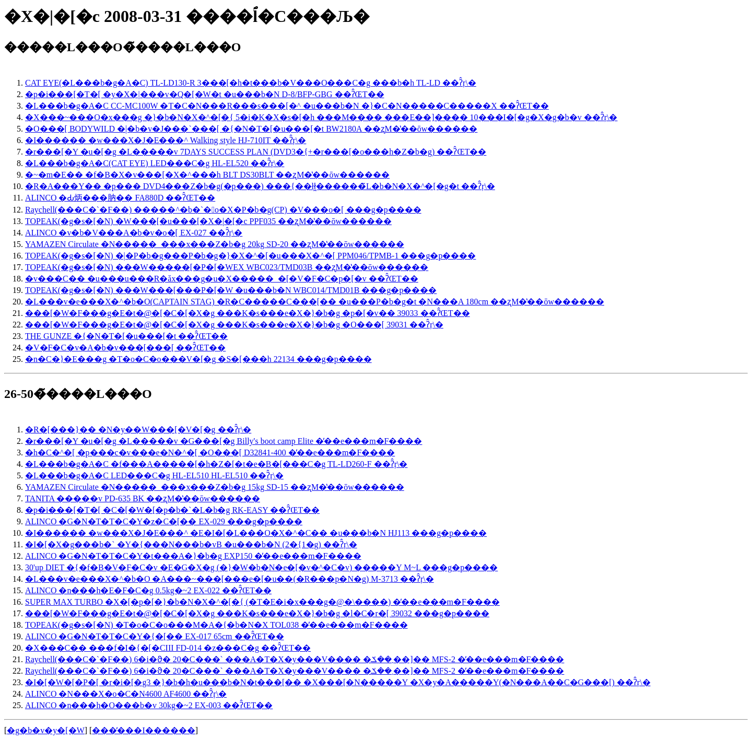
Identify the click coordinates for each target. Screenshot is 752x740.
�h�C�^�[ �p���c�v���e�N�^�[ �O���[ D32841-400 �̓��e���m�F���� (210, 452)
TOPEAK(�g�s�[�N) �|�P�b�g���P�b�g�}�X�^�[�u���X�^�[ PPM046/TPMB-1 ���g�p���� (250, 255)
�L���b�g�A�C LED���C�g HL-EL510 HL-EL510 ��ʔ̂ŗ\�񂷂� (154, 475)
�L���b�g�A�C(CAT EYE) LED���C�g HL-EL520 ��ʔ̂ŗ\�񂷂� (154, 163)
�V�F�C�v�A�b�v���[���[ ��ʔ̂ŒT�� (125, 347)
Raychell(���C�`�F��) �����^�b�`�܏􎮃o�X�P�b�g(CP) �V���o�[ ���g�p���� (223, 209)
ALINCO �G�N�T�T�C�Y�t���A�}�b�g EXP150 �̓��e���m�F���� (193, 555)
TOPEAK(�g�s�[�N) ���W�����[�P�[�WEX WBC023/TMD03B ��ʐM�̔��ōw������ (226, 267)
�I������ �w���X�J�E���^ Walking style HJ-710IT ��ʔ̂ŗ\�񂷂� (165, 140)
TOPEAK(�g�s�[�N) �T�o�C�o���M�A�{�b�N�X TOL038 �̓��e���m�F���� (216, 624)
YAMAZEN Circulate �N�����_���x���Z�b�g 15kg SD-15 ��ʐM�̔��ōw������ (214, 487)
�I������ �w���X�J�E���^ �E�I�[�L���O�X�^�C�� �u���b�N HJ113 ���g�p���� (256, 532)
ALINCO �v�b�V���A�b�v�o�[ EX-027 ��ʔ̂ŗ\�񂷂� (133, 232)
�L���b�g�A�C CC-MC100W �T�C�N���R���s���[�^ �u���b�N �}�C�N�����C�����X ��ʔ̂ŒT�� (287, 105)
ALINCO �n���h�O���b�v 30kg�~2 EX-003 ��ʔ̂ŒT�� (149, 705)
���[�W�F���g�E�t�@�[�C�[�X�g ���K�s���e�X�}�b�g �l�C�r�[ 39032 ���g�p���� (257, 613)
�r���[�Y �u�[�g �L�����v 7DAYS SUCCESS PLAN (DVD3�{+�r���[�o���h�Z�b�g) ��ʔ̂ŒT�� (255, 151)
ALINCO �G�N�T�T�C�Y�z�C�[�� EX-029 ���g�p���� (163, 521)
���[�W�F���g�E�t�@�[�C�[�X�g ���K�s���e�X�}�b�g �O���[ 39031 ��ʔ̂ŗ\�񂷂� (234, 324)
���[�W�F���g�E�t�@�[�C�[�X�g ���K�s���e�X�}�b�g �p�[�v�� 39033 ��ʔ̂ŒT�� (247, 313)
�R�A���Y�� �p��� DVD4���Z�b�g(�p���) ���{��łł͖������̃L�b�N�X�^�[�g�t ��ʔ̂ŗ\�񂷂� (260, 186)
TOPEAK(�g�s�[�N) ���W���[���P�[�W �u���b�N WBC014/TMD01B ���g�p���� (231, 290)
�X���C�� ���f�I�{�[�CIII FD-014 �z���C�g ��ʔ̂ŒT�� (168, 647)
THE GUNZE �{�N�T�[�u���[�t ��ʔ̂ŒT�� (126, 336)
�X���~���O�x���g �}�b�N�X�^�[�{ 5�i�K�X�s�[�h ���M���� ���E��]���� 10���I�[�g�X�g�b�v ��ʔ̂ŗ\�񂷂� (321, 117)
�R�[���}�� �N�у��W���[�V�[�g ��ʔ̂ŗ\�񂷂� (138, 429)
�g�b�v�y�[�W (45, 730)
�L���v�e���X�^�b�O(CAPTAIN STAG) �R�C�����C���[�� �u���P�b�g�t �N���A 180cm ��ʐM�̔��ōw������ (314, 301)
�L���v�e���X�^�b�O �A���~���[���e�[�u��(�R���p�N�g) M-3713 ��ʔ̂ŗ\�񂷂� (229, 578)
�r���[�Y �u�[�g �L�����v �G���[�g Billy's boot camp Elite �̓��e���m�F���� (223, 441)
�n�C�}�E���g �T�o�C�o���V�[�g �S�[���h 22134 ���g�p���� (198, 359)
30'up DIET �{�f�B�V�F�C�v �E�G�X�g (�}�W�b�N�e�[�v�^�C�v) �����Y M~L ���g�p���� (261, 567)
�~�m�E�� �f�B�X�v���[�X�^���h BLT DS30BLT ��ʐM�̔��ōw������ (207, 174)
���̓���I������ (143, 730)
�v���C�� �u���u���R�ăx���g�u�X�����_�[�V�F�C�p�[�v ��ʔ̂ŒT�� (221, 278)
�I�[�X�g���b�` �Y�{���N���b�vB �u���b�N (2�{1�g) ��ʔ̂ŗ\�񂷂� (191, 544)
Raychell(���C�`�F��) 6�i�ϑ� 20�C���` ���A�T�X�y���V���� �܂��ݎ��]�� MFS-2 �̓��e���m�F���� (294, 659)
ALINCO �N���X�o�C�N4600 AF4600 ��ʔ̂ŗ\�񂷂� (126, 693)
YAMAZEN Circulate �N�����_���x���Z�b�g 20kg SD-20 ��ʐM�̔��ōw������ (214, 244)
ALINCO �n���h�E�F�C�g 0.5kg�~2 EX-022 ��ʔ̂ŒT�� (148, 590)
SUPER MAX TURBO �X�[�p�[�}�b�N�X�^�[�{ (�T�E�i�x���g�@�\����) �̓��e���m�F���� (262, 601)
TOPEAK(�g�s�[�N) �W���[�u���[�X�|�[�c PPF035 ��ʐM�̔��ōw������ (208, 221)
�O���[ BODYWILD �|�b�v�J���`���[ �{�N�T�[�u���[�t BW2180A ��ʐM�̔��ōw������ (251, 128)
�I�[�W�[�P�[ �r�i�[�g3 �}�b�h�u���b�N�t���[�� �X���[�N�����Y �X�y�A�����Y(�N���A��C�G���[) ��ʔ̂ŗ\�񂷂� (338, 682)
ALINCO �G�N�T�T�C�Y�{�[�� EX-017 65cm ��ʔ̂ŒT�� (154, 636)
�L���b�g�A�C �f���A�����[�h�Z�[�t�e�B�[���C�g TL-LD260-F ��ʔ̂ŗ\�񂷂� (216, 464)
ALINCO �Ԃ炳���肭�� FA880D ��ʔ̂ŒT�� (120, 197)
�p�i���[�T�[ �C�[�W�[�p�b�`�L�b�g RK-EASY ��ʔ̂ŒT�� (172, 510)
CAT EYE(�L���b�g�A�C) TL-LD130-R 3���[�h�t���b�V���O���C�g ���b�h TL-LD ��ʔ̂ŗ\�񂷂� (250, 82)
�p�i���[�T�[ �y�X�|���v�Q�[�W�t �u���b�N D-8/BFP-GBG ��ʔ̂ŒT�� (204, 94)
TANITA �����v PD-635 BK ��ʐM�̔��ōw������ (142, 498)
